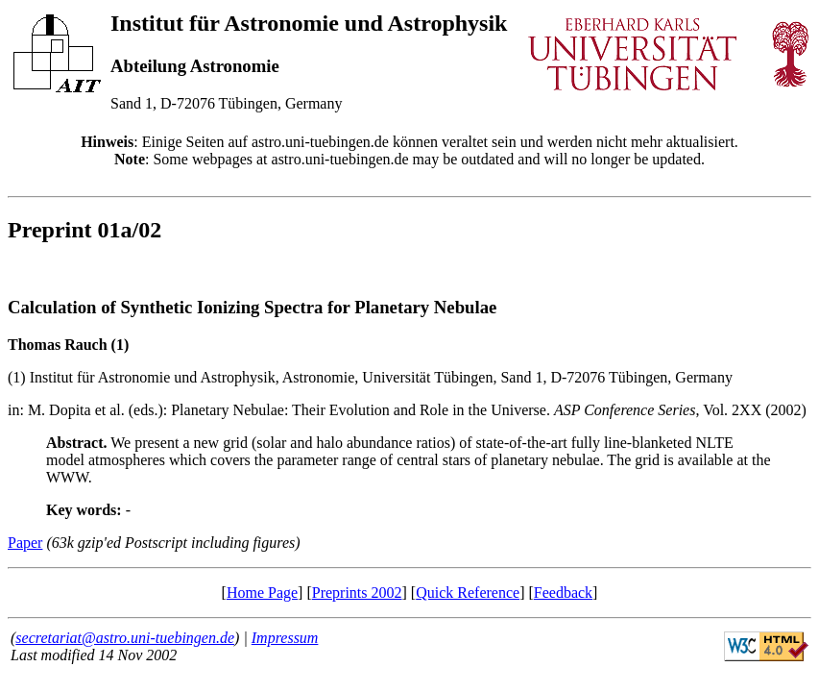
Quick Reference (467, 592)
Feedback (563, 592)
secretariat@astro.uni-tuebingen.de (124, 638)
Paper (25, 542)
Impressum (285, 638)
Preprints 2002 (357, 592)
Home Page (262, 592)
